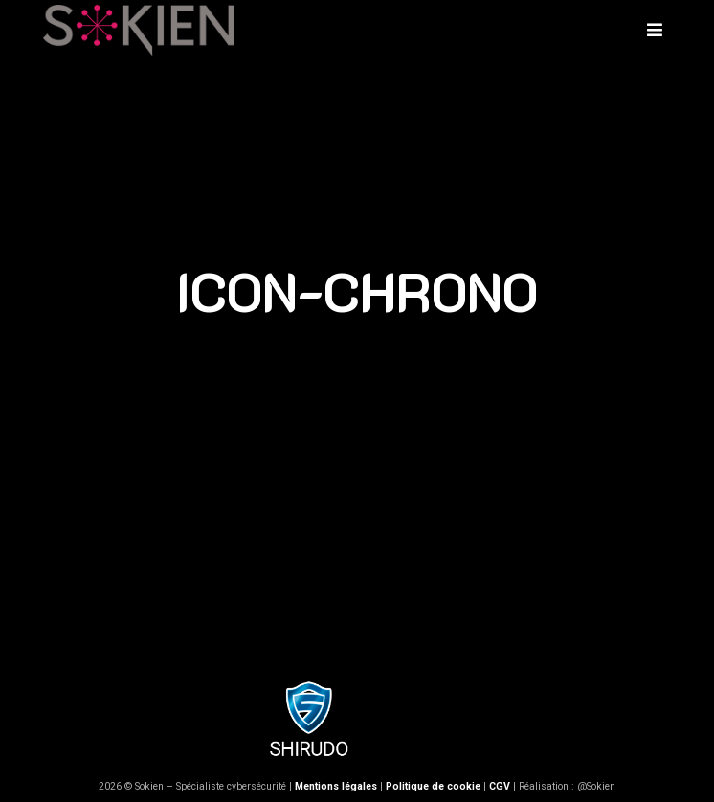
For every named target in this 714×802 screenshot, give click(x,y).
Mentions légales (336, 786)
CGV (499, 786)
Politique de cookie (433, 786)
